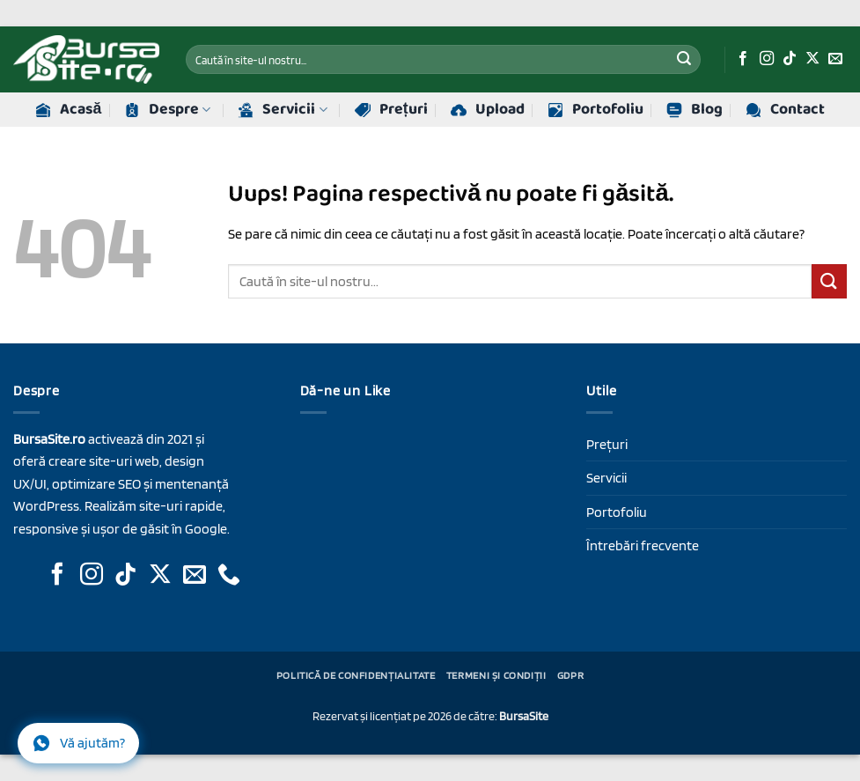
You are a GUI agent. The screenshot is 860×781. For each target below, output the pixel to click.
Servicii (282, 109)
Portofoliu (595, 109)
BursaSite (523, 715)
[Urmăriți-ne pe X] (812, 59)
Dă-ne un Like (345, 390)
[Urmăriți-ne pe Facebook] (743, 59)
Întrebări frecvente (642, 545)
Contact (785, 109)
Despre (167, 109)
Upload (488, 109)
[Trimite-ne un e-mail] (835, 59)
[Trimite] (684, 60)
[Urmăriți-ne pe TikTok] (790, 59)
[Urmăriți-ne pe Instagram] (767, 59)
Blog (694, 109)
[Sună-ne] (228, 576)
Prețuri (391, 109)
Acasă (68, 109)
